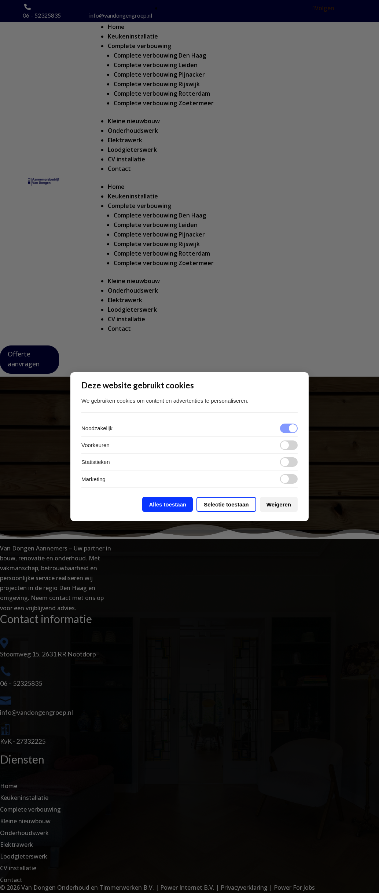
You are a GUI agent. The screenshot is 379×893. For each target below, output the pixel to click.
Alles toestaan (167, 504)
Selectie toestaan (226, 504)
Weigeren (278, 504)
